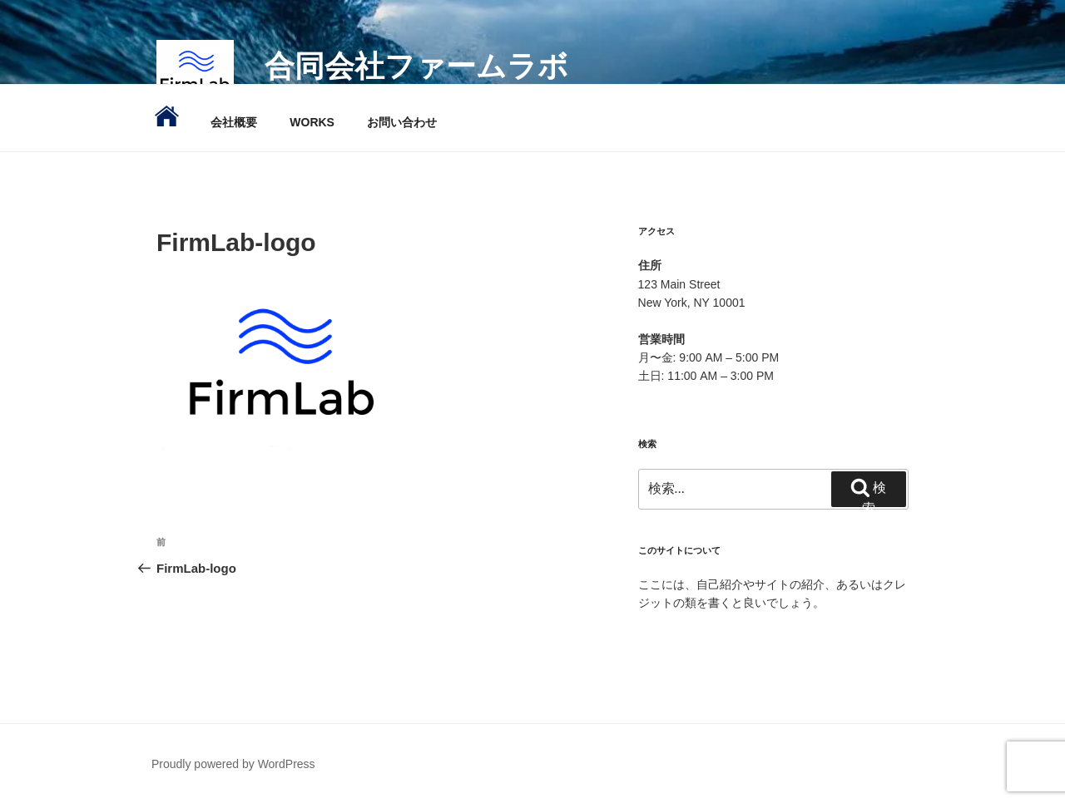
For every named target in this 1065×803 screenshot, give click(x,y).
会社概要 (234, 122)
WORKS (312, 122)
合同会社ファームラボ (416, 66)
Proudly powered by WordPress (233, 764)
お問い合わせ (402, 122)
